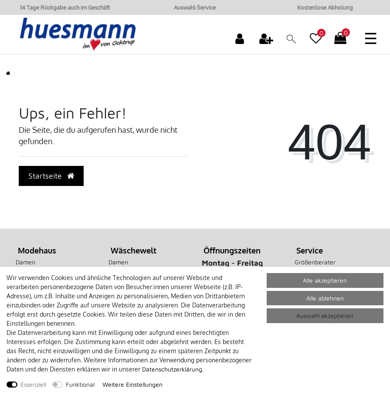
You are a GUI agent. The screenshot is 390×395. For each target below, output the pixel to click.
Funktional (80, 384)
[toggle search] (291, 40)
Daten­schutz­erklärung (172, 369)
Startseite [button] (51, 175)
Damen (25, 262)
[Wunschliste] (316, 34)
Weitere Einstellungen (132, 384)
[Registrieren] (267, 38)
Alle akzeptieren (325, 280)
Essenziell (33, 384)
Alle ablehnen (325, 298)
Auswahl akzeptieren (324, 315)
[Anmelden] (240, 38)
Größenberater (315, 262)
